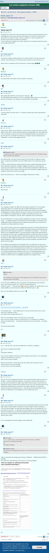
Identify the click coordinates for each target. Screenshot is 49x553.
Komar (2, 143)
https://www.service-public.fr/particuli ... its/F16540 (14, 307)
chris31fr (3, 104)
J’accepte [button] (39, 547)
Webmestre (3, 27)
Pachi (9, 17)
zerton (2, 263)
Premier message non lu (31, 20)
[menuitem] (2, 2)
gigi (12, 17)
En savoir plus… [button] (20, 550)
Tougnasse (3, 371)
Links (4, 8)
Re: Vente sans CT (7, 54)
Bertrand (15, 17)
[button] (48, 21)
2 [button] (45, 20)
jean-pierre (3, 122)
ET (1, 299)
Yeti (24, 17)
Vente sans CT (6, 16)
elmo (2, 337)
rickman (20, 17)
